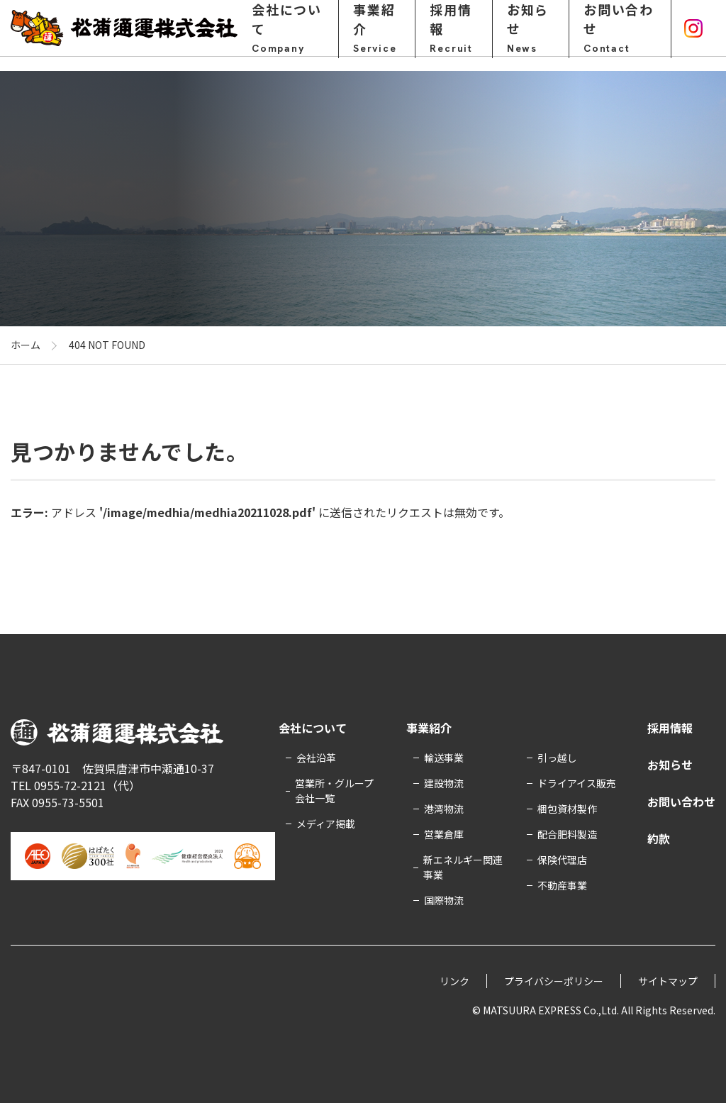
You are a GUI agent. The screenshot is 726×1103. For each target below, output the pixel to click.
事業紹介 (377, 35)
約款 (658, 838)
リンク (454, 981)
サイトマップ (668, 981)
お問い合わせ (620, 35)
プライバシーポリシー (553, 981)
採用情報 (453, 35)
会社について (288, 35)
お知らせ (530, 35)
